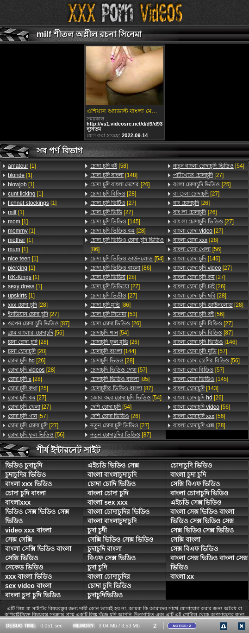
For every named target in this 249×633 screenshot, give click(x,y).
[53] (113, 314)
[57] (28, 416)
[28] (28, 305)
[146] (196, 258)
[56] (36, 332)
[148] (113, 175)
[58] (109, 166)
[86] (127, 245)
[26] (26, 360)
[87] (38, 323)
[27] (33, 314)
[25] (28, 388)
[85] (119, 379)
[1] (22, 166)
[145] (115, 221)
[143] (195, 388)
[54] (126, 258)
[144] (113, 351)
